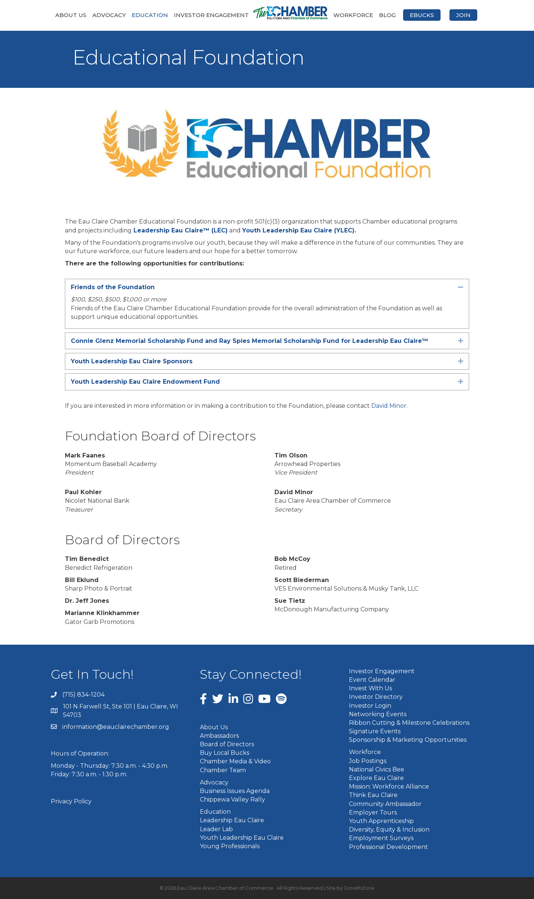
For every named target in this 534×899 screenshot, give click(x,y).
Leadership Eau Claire (232, 820)
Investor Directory (376, 696)
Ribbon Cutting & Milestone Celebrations (409, 722)
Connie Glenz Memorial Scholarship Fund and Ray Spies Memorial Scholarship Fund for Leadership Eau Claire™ (249, 340)
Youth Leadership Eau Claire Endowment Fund (145, 381)
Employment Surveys (381, 838)
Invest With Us (370, 688)
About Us (70, 15)
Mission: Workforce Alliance (389, 786)
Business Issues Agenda (235, 790)
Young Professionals (230, 846)
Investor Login (370, 705)
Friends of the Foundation (113, 287)
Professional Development (388, 846)
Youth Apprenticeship (381, 820)
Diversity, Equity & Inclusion (389, 829)
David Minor (388, 405)
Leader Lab (216, 829)
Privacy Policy (71, 801)
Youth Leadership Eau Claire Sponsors (131, 361)
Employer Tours (373, 812)
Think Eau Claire (373, 795)
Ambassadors (219, 735)
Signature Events (374, 731)
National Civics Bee (376, 769)
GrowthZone (359, 888)
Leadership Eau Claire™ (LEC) (181, 230)
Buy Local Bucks (224, 752)
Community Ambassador (385, 803)
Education (150, 15)
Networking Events (377, 714)
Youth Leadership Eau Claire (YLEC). (299, 230)
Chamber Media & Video (235, 761)
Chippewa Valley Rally (232, 799)
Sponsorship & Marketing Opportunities (408, 739)
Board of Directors (227, 744)
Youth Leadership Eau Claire (242, 837)
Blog (387, 15)
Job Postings (367, 760)
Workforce (353, 15)
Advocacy (109, 15)
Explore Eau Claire (376, 777)
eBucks (422, 15)
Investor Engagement (211, 15)
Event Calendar (372, 679)
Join (463, 15)
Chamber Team (223, 770)
